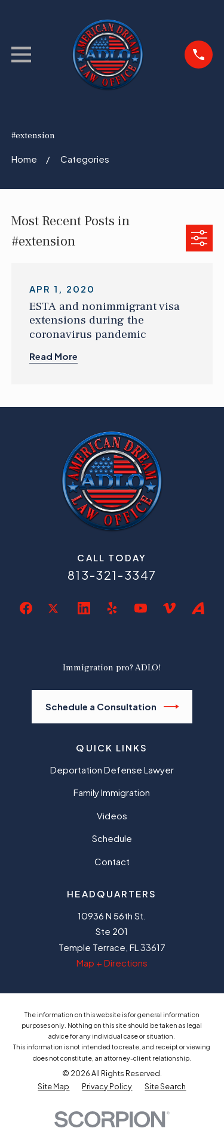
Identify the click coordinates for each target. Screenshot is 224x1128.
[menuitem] (53, 1086)
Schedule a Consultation (112, 706)
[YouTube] (140, 608)
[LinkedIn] (84, 608)
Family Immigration (111, 792)
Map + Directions (112, 962)
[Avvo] (198, 608)
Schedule (112, 838)
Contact (112, 861)
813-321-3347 (112, 574)
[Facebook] (26, 608)
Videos (112, 815)
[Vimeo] (169, 608)
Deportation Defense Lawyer (112, 769)
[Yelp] (112, 608)
